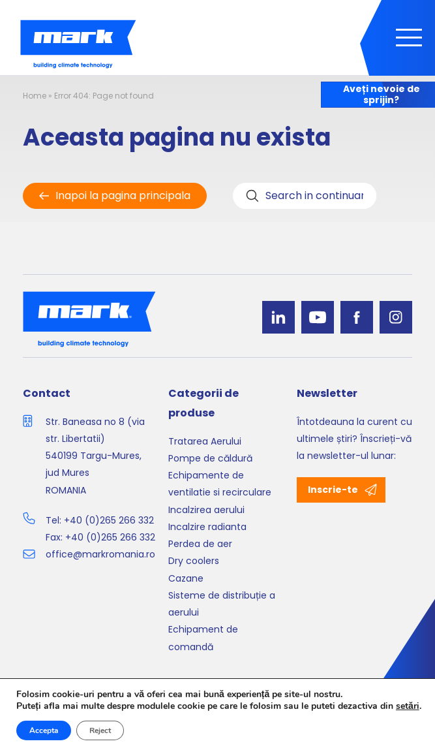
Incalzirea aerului (206, 509)
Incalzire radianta (207, 526)
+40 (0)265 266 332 (109, 520)
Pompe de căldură (210, 458)
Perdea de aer (200, 543)
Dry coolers (193, 560)
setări (407, 706)
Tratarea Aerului (204, 441)
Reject (100, 730)
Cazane (185, 578)
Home (34, 95)
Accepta (43, 730)
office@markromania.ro (100, 554)
